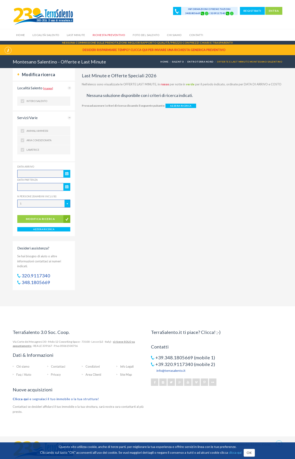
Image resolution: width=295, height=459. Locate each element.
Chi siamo (174, 35)
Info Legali (127, 366)
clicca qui (235, 452)
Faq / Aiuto (23, 374)
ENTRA (274, 10)
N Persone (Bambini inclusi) (37, 196)
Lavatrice (33, 149)
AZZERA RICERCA (44, 229)
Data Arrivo (25, 166)
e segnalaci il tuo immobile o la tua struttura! (56, 399)
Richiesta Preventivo (109, 35)
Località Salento (45, 35)
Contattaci (58, 366)
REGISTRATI (252, 10)
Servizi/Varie (27, 117)
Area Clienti (93, 374)
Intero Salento (37, 100)
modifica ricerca (40, 219)
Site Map (126, 374)
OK (249, 453)
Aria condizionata (39, 140)
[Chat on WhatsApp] (206, 13)
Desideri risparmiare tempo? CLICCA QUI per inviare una (154, 50)
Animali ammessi (37, 130)
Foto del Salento (146, 35)
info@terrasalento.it (171, 370)
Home (20, 35)
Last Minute (76, 35)
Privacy (56, 374)
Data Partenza (27, 179)
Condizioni (93, 366)
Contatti (196, 35)
